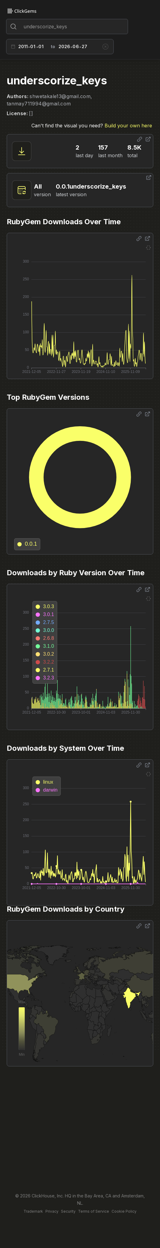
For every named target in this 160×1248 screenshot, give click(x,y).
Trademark (33, 1211)
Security (68, 1211)
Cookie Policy (124, 1211)
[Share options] (140, 139)
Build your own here (128, 125)
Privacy (52, 1211)
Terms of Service (93, 1211)
